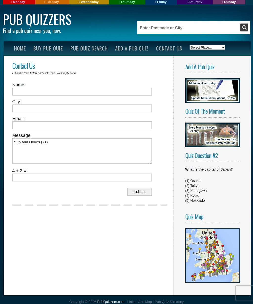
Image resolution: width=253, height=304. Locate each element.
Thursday (128, 2)
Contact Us (169, 48)
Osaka (195, 181)
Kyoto (194, 196)
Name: (19, 84)
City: (16, 101)
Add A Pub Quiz (132, 48)
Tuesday (52, 2)
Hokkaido (197, 201)
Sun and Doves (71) (82, 151)
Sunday (230, 2)
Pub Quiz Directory (169, 302)
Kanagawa (198, 191)
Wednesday (90, 2)
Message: (22, 135)
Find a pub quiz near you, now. (32, 30)
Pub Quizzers (37, 19)
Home (20, 48)
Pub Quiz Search (89, 48)
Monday (19, 2)
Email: (18, 118)
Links (131, 302)
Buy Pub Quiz (48, 48)
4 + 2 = (19, 170)
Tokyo (194, 186)
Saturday (195, 2)
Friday (162, 2)
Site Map (145, 302)
